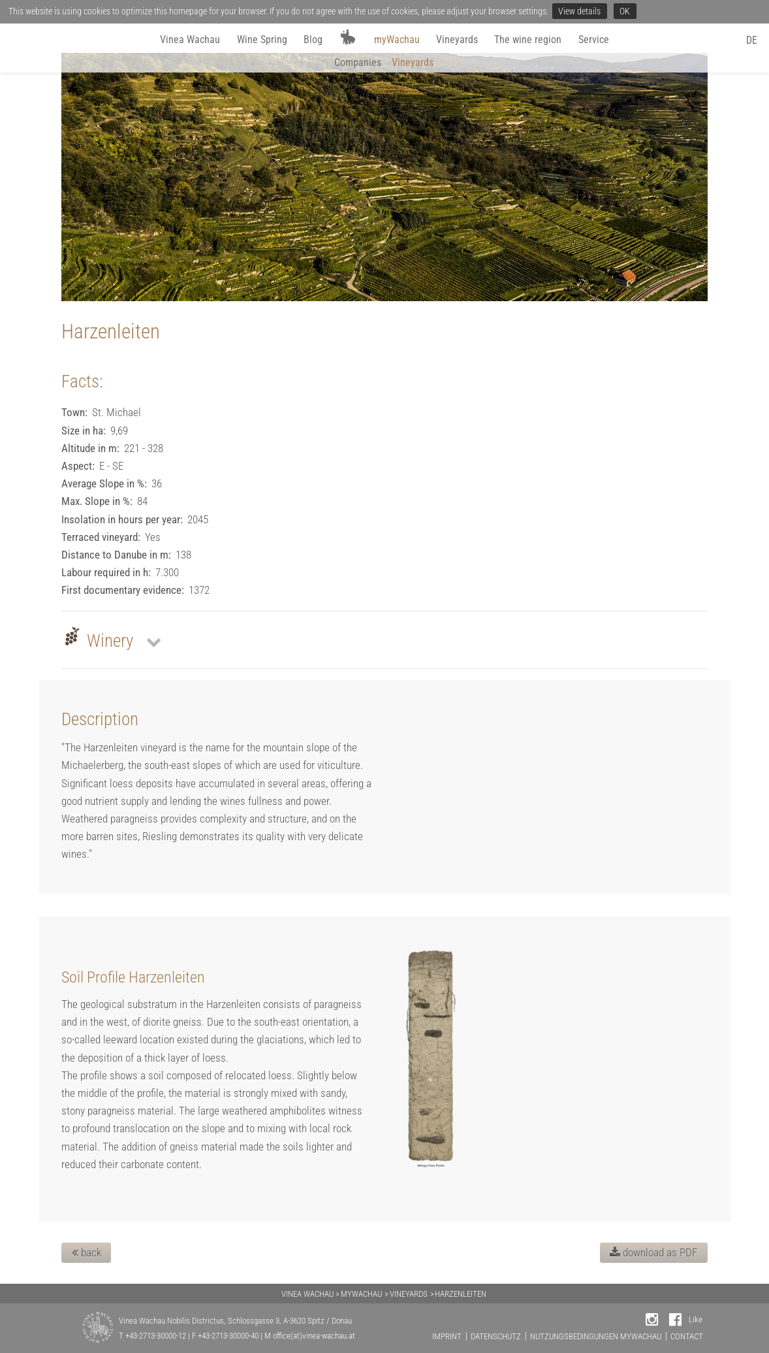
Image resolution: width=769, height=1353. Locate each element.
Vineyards (457, 39)
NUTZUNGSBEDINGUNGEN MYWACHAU (595, 1336)
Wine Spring (262, 39)
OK (625, 11)
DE (751, 40)
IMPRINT (447, 1336)
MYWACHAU (361, 1294)
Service (593, 39)
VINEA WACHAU (307, 1294)
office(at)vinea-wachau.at (314, 1336)
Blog (313, 39)
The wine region (527, 39)
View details (579, 11)
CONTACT (686, 1336)
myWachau (397, 39)
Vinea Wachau (190, 39)
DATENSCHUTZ (496, 1336)
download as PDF (653, 1252)
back (86, 1252)
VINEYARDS (409, 1294)
